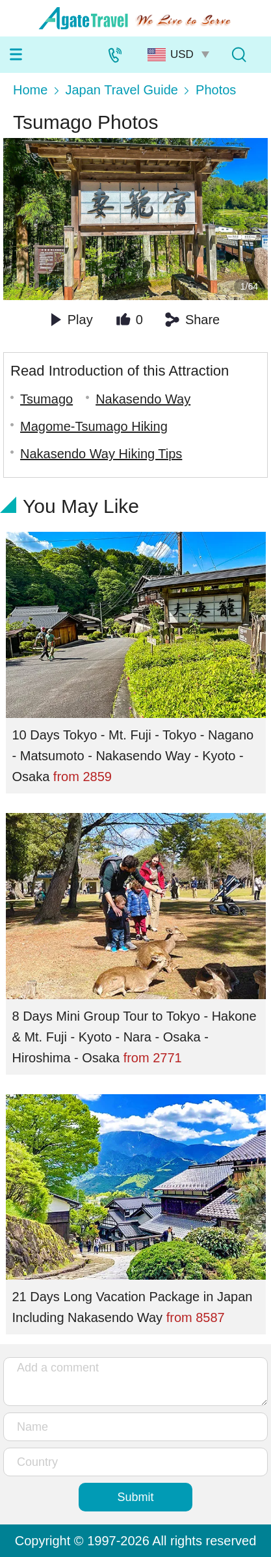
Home (30, 90)
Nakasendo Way (143, 399)
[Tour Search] (238, 55)
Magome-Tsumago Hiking (94, 426)
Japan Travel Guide (121, 90)
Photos (216, 90)
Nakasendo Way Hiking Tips (101, 454)
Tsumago (46, 399)
